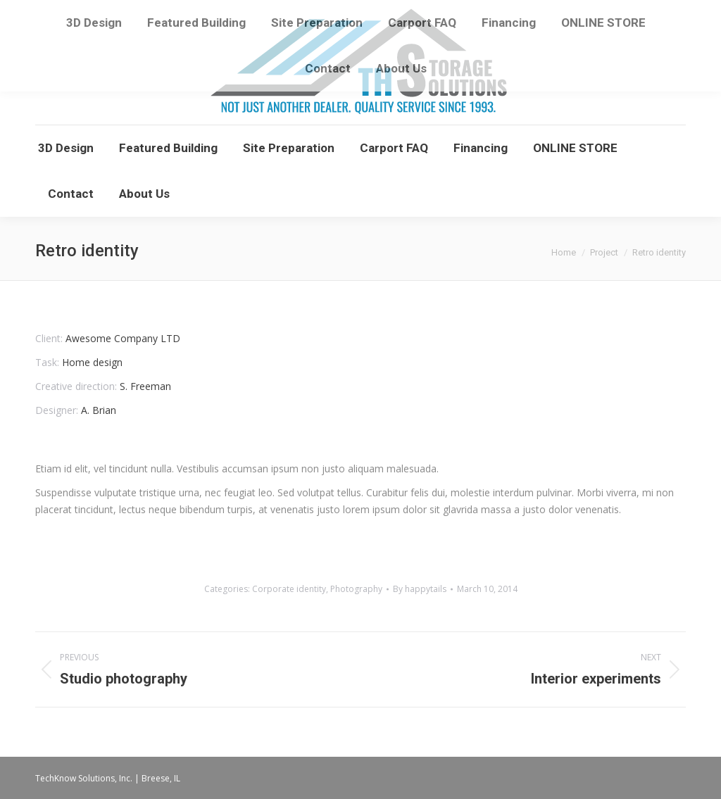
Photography (356, 589)
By (419, 589)
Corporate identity (289, 589)
